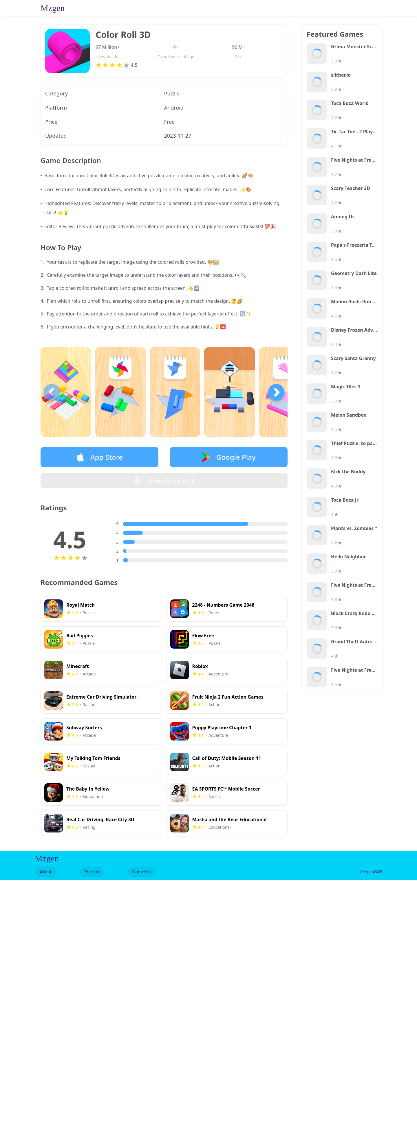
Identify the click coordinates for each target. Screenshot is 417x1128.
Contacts (141, 877)
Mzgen (53, 8)
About (45, 877)
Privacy (92, 877)
